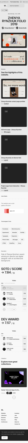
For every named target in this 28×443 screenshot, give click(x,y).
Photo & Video (5, 239)
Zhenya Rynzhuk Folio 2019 (14, 21)
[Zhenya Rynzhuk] (8, 28)
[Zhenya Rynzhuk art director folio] (14, 145)
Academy (17, 413)
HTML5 (4, 243)
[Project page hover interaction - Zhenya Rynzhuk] (14, 173)
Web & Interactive (16, 229)
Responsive (14, 236)
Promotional (5, 229)
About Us (17, 422)
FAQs (16, 419)
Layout (6, 160)
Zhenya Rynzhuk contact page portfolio (13, 101)
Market (16, 417)
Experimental (5, 232)
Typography (5, 236)
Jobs (16, 415)
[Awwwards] (5, 5)
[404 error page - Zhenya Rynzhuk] (14, 116)
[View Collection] (14, 377)
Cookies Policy (20, 434)
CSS (22, 239)
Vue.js (19, 243)
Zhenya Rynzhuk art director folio (11, 158)
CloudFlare (11, 243)
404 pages (7, 132)
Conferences (4, 422)
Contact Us (17, 424)
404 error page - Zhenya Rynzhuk (11, 129)
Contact (6, 103)
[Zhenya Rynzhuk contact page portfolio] (14, 88)
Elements (3, 417)
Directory (3, 419)
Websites (3, 413)
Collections (3, 415)
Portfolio (22, 232)
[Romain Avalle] (21, 28)
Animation (14, 232)
